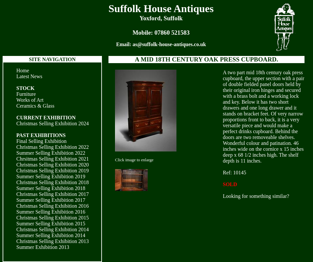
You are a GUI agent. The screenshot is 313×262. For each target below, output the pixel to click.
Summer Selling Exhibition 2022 (50, 153)
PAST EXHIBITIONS (41, 135)
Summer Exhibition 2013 (42, 247)
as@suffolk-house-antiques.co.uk (169, 44)
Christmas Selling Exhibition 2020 (52, 164)
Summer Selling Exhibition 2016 (50, 212)
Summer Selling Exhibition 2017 (50, 200)
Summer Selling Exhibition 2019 (50, 176)
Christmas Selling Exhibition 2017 (52, 194)
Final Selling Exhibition (41, 141)
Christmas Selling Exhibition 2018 (52, 182)
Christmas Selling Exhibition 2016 (52, 206)
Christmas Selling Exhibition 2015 (52, 217)
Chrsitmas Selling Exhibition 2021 (52, 159)
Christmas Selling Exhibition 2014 (52, 229)
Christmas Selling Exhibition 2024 (52, 123)
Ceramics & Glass (35, 106)
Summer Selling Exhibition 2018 (50, 188)
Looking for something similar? (256, 196)
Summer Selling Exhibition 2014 (50, 235)
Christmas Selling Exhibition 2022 (52, 147)
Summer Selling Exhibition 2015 (50, 223)
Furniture (26, 94)
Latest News (29, 76)
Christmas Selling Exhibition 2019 (52, 170)
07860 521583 (172, 32)
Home (22, 70)
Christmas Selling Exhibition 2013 (52, 241)
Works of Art (29, 100)
